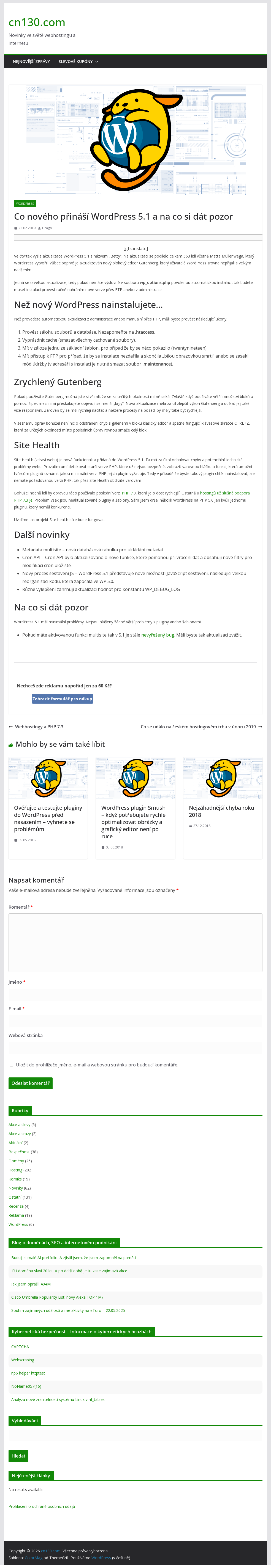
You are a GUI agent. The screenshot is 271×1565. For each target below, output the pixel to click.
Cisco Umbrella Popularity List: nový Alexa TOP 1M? (57, 1297)
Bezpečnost (19, 1151)
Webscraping (22, 1359)
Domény (16, 1160)
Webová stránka (26, 1035)
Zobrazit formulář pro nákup (62, 698)
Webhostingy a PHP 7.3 (36, 727)
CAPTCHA (20, 1346)
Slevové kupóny (76, 61)
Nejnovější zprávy (31, 61)
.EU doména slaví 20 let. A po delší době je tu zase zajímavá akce (69, 1270)
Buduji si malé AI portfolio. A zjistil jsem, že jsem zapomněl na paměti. (74, 1257)
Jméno (17, 982)
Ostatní (15, 1197)
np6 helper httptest (28, 1373)
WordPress (25, 204)
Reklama (16, 1215)
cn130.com (37, 21)
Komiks (15, 1179)
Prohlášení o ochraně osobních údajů (42, 1506)
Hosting (15, 1170)
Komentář (21, 907)
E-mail (17, 1009)
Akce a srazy (20, 1133)
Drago (47, 228)
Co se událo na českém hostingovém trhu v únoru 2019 (201, 727)
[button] (96, 61)
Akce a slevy (19, 1124)
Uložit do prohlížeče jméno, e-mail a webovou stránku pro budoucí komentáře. (97, 1065)
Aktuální (16, 1142)
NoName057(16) (26, 1386)
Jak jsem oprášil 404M (31, 1284)
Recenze (16, 1206)
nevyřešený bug (157, 635)
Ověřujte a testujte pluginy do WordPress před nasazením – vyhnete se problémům (48, 818)
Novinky (16, 1188)
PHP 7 (127, 493)
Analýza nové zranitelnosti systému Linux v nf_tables (58, 1399)
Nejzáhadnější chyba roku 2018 (221, 811)
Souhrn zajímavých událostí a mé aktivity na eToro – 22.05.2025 (68, 1310)
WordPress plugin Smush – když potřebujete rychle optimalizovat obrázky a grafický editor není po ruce (133, 822)
